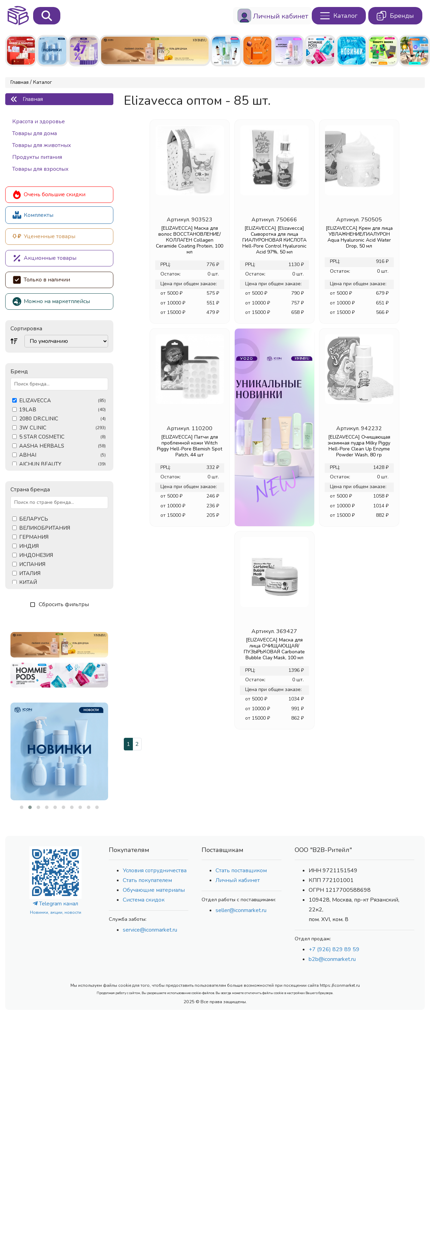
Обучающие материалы (154, 890)
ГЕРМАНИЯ (33, 537)
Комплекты (33, 215)
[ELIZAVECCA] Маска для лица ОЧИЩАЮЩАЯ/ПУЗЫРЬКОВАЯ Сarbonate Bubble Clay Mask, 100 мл (274, 649)
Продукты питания (37, 157)
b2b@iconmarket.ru (332, 959)
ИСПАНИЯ (32, 564)
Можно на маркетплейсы (51, 301)
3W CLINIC (62, 428)
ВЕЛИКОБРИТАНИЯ (44, 528)
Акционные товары (44, 258)
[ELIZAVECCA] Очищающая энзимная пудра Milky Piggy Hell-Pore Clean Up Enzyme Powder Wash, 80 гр (359, 446)
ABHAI (62, 455)
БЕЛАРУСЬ (33, 519)
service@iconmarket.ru (150, 930)
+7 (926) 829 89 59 (334, 949)
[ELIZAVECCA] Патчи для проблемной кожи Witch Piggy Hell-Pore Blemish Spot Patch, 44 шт (189, 446)
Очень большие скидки (49, 194)
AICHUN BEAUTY (62, 464)
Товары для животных (41, 145)
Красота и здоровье (38, 121)
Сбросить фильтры (59, 604)
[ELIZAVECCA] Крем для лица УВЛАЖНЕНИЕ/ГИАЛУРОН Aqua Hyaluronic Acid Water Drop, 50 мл (359, 237)
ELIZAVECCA (62, 400)
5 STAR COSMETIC (62, 437)
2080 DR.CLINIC (62, 419)
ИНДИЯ (29, 546)
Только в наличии (41, 280)
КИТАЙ (28, 582)
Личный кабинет (238, 880)
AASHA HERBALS (62, 446)
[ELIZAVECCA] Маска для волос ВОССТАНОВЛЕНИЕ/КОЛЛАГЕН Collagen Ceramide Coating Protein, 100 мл (189, 240)
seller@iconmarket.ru (241, 910)
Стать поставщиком (241, 870)
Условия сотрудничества (155, 870)
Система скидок (144, 900)
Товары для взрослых (40, 169)
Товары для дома (34, 133)
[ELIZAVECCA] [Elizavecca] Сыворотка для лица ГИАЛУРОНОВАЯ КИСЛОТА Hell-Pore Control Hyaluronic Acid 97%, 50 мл (274, 240)
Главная (19, 82)
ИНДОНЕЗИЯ (36, 555)
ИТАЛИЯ (29, 573)
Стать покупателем (147, 880)
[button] (21, 807)
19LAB (62, 409)
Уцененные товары (44, 236)
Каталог (42, 82)
